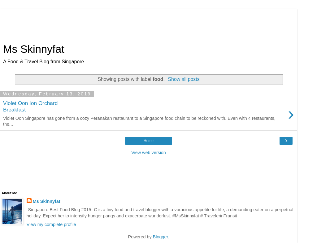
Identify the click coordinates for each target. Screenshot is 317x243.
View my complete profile (51, 224)
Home (149, 141)
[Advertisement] (148, 23)
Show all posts (184, 79)
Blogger (160, 236)
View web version (148, 152)
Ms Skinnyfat (33, 49)
